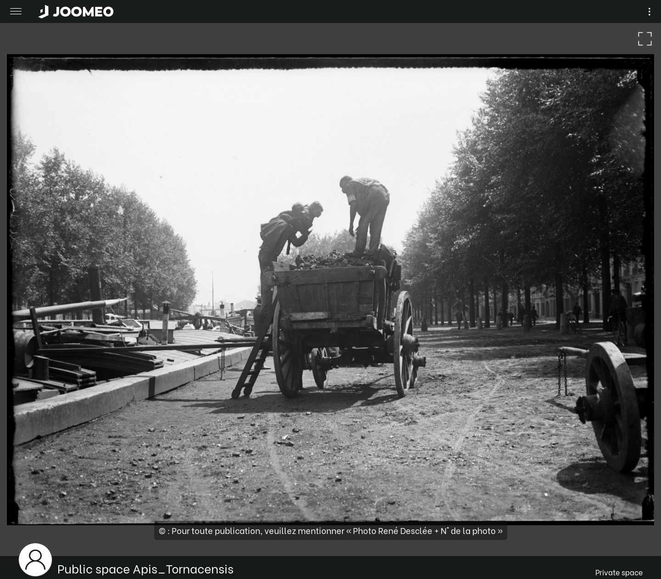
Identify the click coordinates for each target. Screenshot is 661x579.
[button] (24, 531)
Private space (619, 572)
